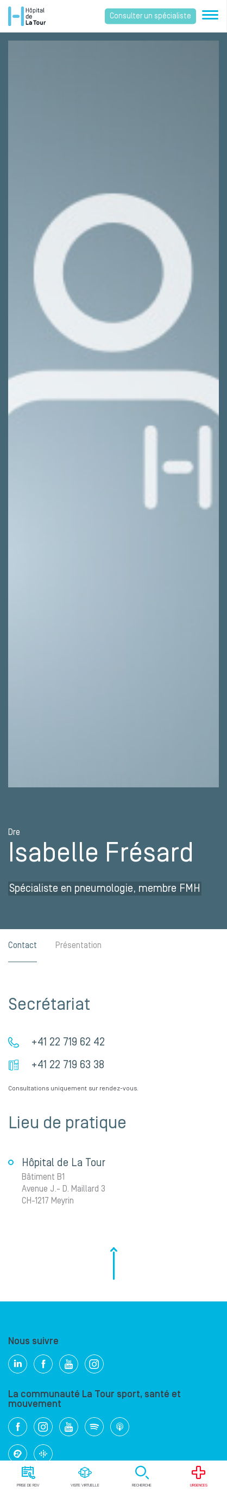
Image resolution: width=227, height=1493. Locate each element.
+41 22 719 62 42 (68, 1042)
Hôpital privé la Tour (27, 16)
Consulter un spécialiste (150, 16)
